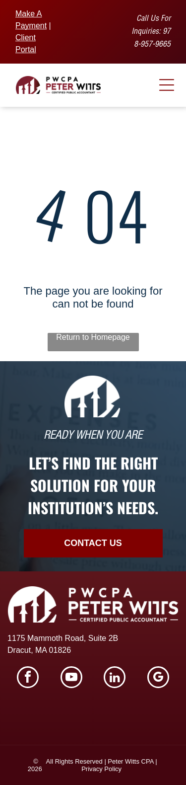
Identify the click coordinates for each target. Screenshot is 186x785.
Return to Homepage (93, 337)
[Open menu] (166, 85)
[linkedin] (114, 678)
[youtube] (71, 678)
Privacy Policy (101, 769)
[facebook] (28, 678)
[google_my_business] (158, 678)
